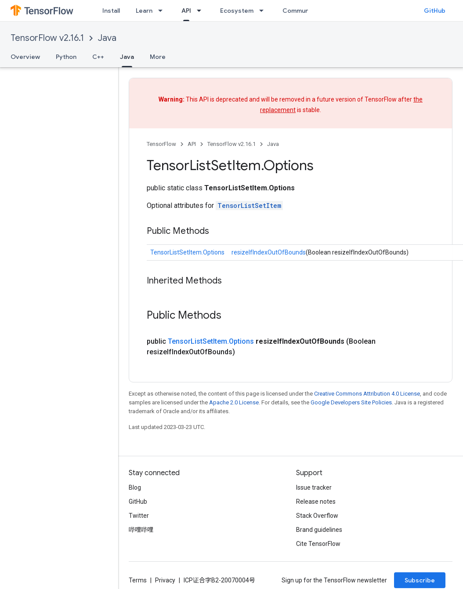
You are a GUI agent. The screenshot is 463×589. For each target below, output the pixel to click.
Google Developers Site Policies (351, 402)
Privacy (165, 580)
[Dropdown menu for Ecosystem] (264, 10)
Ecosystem (236, 11)
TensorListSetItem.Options (187, 252)
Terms (138, 580)
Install (111, 11)
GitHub (434, 11)
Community (299, 11)
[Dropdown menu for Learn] (163, 10)
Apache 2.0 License (234, 402)
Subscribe (420, 580)
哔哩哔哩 (141, 529)
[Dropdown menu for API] (201, 10)
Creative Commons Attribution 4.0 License (367, 393)
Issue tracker (314, 487)
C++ (98, 57)
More (158, 57)
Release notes (316, 501)
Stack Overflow (317, 515)
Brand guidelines (319, 529)
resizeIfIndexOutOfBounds (269, 252)
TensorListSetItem (249, 205)
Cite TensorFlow (318, 543)
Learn (144, 11)
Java (107, 38)
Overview (25, 57)
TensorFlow (161, 144)
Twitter (139, 515)
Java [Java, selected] (127, 57)
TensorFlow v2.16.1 (47, 38)
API (192, 144)
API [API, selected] (186, 11)
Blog (135, 487)
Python (66, 57)
